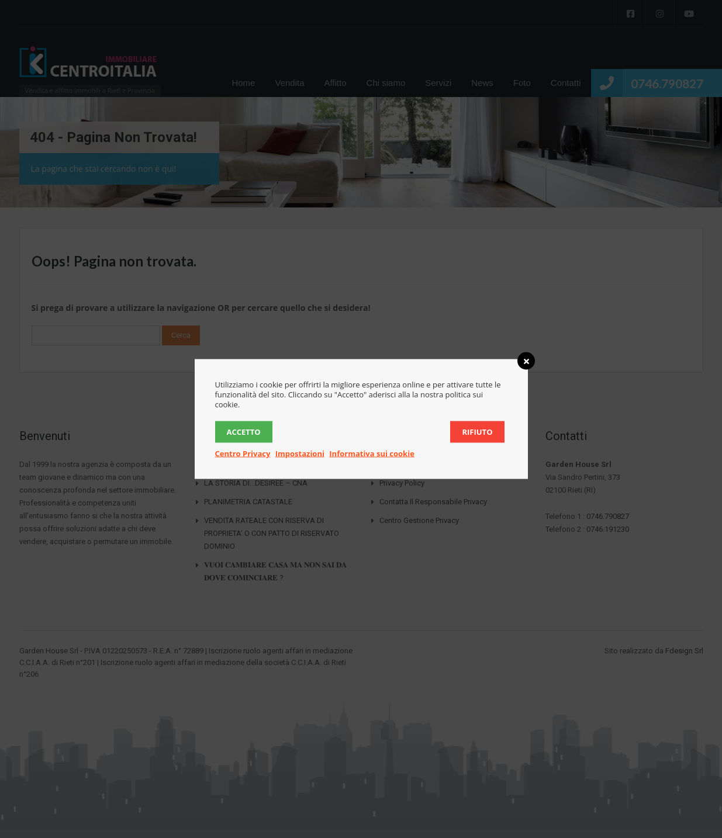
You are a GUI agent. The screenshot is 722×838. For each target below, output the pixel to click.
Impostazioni (299, 453)
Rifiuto (477, 432)
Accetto (244, 432)
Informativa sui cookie (371, 453)
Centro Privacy (243, 453)
